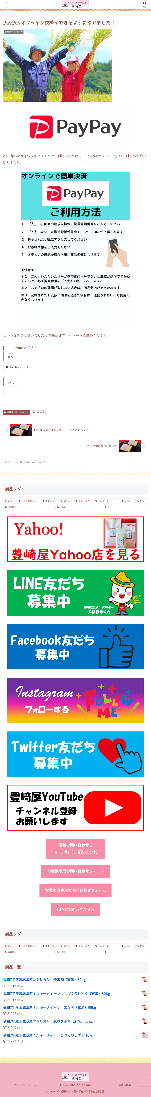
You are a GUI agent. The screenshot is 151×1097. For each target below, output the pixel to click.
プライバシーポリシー (26, 1085)
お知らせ (38, 412)
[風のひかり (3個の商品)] (29, 507)
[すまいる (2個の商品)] (49, 501)
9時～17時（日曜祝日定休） (75, 848)
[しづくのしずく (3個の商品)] (28, 501)
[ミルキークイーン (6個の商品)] (106, 501)
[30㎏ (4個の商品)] (9, 501)
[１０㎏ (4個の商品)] (78, 507)
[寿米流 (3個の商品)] (127, 501)
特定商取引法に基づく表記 (75, 1085)
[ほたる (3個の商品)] (66, 501)
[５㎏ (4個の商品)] (125, 507)
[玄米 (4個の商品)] (141, 501)
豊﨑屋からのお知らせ (16, 412)
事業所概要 (124, 1085)
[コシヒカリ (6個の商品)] (83, 501)
